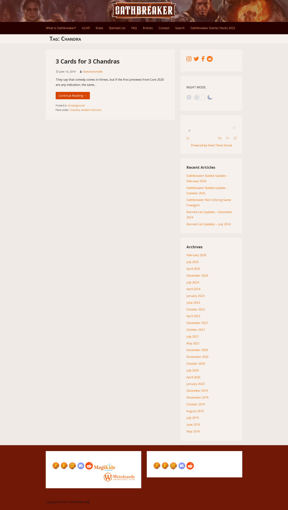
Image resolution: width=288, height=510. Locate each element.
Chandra (75, 110)
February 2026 (196, 255)
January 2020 (195, 384)
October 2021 (195, 330)
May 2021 (193, 343)
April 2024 (193, 289)
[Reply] (233, 137)
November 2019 (197, 397)
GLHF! (86, 28)
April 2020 (193, 377)
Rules (99, 28)
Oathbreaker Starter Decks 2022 (212, 28)
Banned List (117, 28)
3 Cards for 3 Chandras (88, 61)
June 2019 (193, 425)
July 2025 (192, 262)
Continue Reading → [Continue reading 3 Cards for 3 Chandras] (73, 96)
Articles (148, 28)
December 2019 (197, 391)
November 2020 (197, 357)
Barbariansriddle (93, 71)
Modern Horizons (91, 110)
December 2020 (197, 350)
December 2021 (197, 323)
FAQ (134, 28)
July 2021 (192, 336)
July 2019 (192, 418)
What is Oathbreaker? (61, 28)
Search (180, 28)
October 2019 (195, 404)
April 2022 (193, 316)
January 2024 (195, 296)
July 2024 (192, 282)
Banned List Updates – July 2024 (208, 224)
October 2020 (195, 364)
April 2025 (193, 269)
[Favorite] (228, 137)
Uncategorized (76, 105)
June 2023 (193, 303)
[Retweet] (220, 137)
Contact (164, 28)
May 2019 (193, 431)
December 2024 (197, 276)
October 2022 (195, 309)
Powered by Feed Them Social (211, 145)
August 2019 (195, 411)
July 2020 (192, 370)
